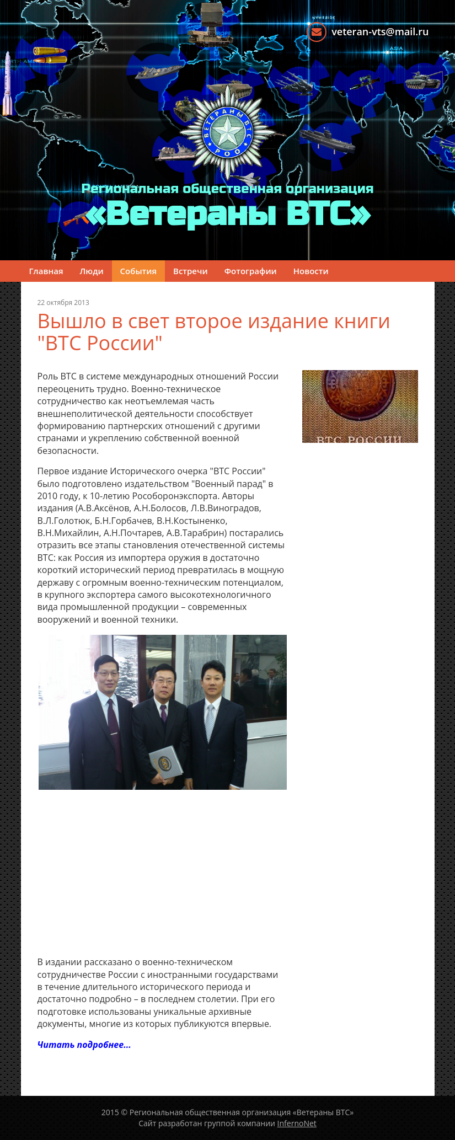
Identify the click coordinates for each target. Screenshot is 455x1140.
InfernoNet (297, 1123)
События (138, 270)
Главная (46, 270)
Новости (311, 270)
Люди (91, 270)
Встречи (190, 270)
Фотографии (250, 270)
